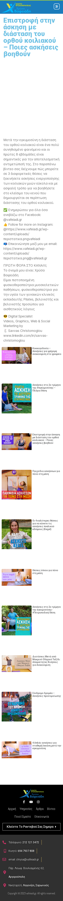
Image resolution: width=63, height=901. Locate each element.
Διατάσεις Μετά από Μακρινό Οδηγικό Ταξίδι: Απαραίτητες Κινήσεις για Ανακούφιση (46, 660)
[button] (31, 827)
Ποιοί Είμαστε (22, 816)
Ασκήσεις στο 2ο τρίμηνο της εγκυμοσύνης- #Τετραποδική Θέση (46, 610)
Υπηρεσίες (26, 809)
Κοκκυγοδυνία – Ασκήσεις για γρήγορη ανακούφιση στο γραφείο (46, 351)
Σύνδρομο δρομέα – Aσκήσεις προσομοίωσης (46, 694)
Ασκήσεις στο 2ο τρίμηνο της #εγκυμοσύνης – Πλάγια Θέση (46, 388)
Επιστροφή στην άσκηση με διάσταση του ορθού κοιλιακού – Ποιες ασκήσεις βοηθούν (46, 438)
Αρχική (12, 809)
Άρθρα (40, 809)
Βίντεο (51, 809)
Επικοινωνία (42, 816)
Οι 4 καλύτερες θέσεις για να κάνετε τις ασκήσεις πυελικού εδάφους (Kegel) (45, 524)
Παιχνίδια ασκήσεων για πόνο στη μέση (46, 472)
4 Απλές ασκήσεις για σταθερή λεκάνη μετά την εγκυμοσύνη (46, 745)
